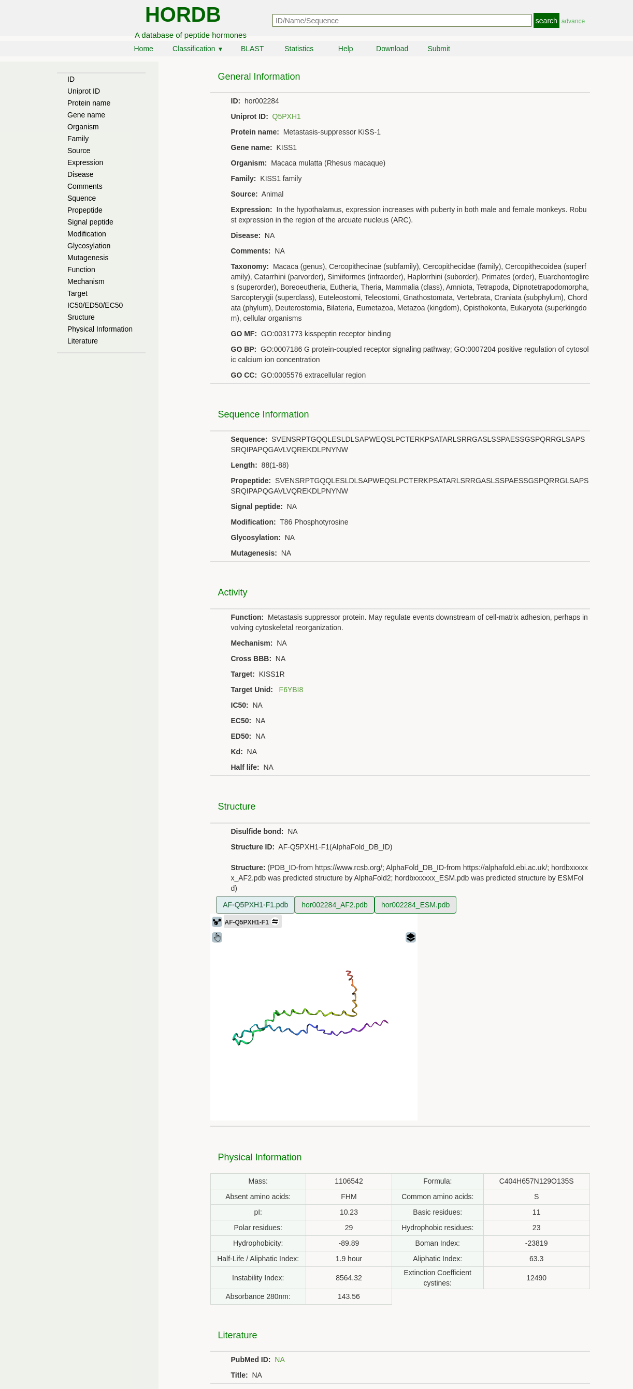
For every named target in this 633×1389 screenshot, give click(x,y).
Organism (83, 127)
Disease (80, 174)
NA (279, 1359)
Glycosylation (88, 246)
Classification (197, 48)
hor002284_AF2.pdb (334, 905)
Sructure (81, 317)
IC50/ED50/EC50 (95, 305)
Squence (81, 198)
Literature (82, 341)
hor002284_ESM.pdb (415, 905)
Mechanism (86, 281)
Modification (86, 234)
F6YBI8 (291, 689)
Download (392, 48)
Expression (85, 162)
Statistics (298, 48)
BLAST (252, 48)
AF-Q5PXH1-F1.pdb (255, 905)
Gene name (86, 115)
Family (78, 139)
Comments (85, 186)
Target (77, 293)
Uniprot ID (83, 91)
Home (143, 48)
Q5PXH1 (286, 116)
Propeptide (85, 210)
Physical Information (100, 329)
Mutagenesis (87, 257)
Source (78, 150)
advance (573, 21)
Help (345, 48)
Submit (438, 48)
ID (71, 79)
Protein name (88, 103)
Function (81, 269)
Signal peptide (90, 222)
